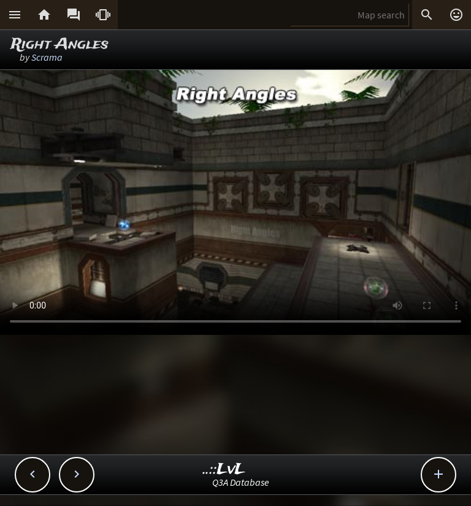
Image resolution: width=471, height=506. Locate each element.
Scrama (47, 57)
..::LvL (224, 469)
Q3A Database (240, 482)
